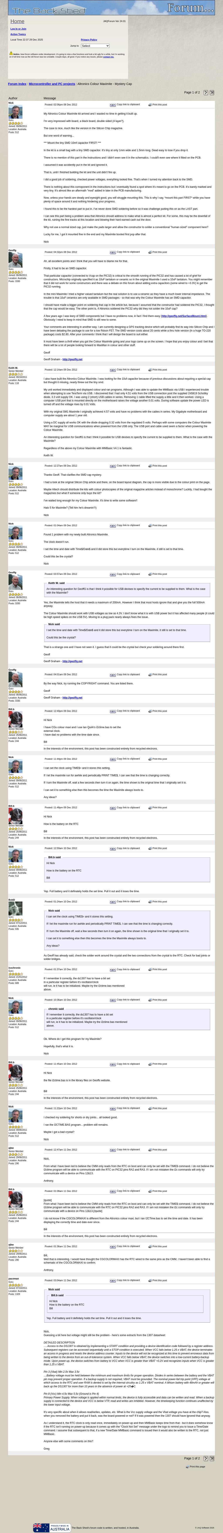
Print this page (195, 1466)
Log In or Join (18, 28)
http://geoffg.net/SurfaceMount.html (184, 316)
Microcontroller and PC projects (52, 84)
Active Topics (18, 34)
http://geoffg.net (72, 359)
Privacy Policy (89, 39)
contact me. (108, 57)
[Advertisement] (171, 47)
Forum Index (17, 84)
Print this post (157, 104)
